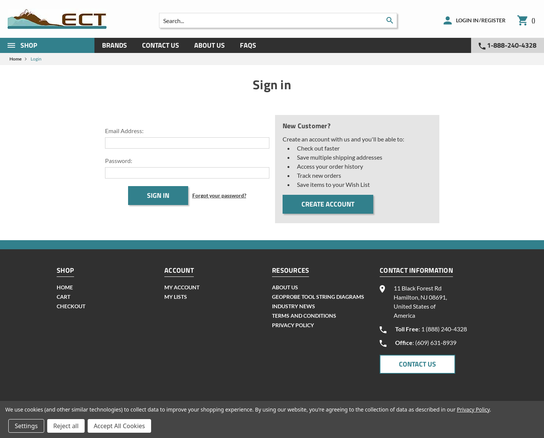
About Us (209, 45)
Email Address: (124, 130)
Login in (467, 20)
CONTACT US (417, 364)
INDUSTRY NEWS (293, 306)
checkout (71, 306)
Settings (26, 426)
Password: (118, 160)
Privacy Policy (293, 325)
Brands (114, 45)
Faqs (248, 45)
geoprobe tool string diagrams (318, 297)
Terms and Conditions (304, 315)
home (65, 287)
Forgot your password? (219, 195)
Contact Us (160, 45)
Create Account (327, 204)
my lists (175, 297)
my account (181, 287)
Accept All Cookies (119, 426)
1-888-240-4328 (507, 45)
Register (493, 20)
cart (63, 297)
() (533, 20)
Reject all (66, 426)
